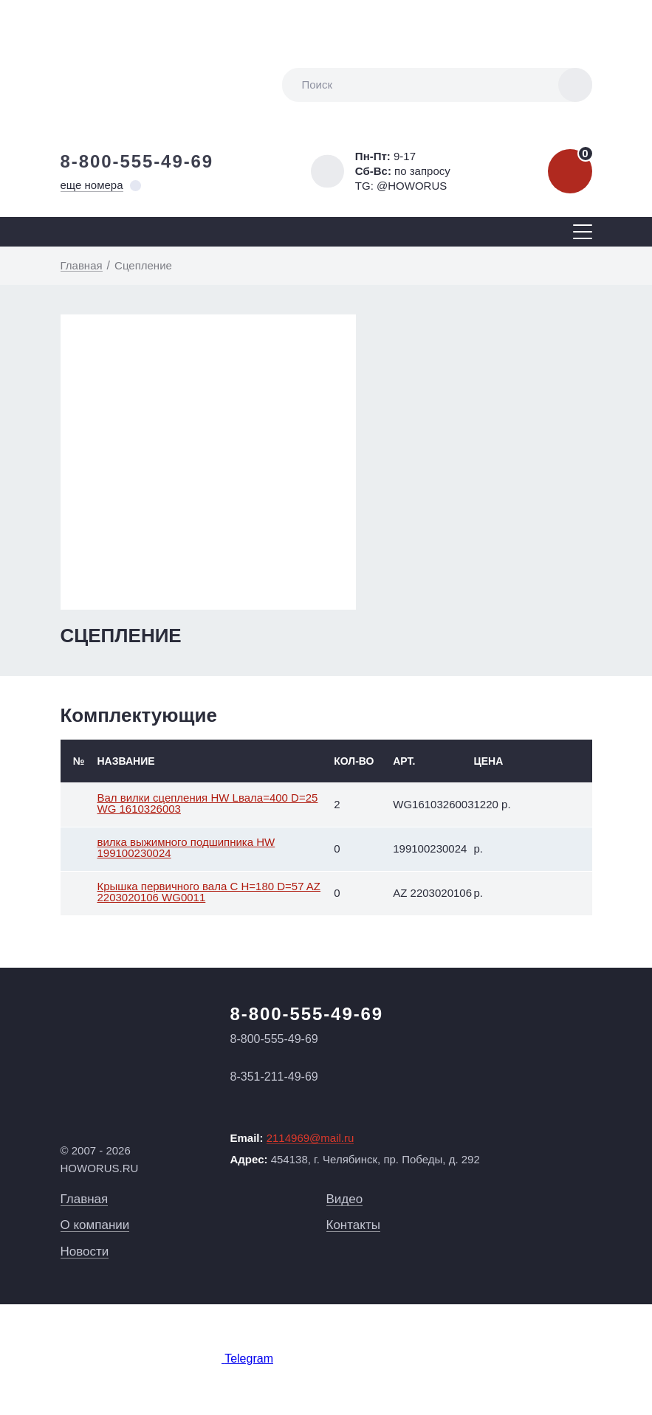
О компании (95, 1225)
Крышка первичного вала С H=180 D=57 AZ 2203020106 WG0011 (209, 892)
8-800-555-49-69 (137, 161)
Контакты (353, 1225)
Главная (85, 1199)
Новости (85, 1251)
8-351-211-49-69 (274, 1076)
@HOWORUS (412, 185)
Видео (344, 1199)
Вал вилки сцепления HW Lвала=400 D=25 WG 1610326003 (207, 803)
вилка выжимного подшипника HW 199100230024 (186, 847)
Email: (292, 1138)
